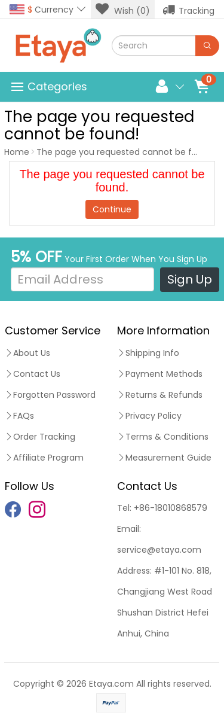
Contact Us (32, 374)
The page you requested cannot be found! (126, 152)
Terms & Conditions (162, 437)
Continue (112, 209)
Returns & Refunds (159, 395)
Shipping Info (148, 353)
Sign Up (189, 279)
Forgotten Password (50, 395)
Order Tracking (40, 437)
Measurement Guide (164, 458)
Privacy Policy (149, 416)
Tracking (188, 9)
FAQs (19, 416)
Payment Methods (159, 374)
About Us (27, 353)
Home (16, 152)
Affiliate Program (44, 458)
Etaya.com (111, 684)
